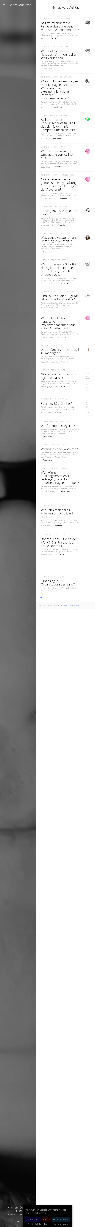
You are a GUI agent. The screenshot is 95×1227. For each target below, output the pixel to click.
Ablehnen (46, 1219)
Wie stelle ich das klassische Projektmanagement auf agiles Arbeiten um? (58, 444)
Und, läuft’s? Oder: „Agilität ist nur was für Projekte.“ (59, 378)
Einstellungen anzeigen (61, 1219)
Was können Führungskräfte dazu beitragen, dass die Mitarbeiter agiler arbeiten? (60, 836)
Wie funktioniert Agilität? (58, 703)
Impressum (62, 1224)
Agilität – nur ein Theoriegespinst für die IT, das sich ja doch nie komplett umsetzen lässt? (59, 124)
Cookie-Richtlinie (35, 1224)
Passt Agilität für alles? (56, 641)
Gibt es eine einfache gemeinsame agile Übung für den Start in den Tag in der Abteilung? (59, 184)
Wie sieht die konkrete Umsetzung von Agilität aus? (57, 154)
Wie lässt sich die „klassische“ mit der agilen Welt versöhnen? (59, 54)
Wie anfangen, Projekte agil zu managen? (60, 513)
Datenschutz (50, 1224)
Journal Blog (68, 1064)
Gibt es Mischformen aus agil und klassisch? (58, 578)
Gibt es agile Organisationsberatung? (58, 1041)
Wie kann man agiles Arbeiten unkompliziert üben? (57, 906)
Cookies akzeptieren (33, 1219)
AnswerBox (77, 1064)
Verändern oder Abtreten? (59, 767)
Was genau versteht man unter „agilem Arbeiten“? (58, 239)
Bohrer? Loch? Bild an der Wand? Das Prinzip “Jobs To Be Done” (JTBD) (59, 974)
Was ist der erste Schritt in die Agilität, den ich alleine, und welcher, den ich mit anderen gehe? (59, 310)
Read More (52, 38)
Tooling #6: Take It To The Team (59, 212)
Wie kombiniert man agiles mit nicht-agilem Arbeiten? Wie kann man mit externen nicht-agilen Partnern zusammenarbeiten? (59, 89)
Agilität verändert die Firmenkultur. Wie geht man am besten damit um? (60, 26)
